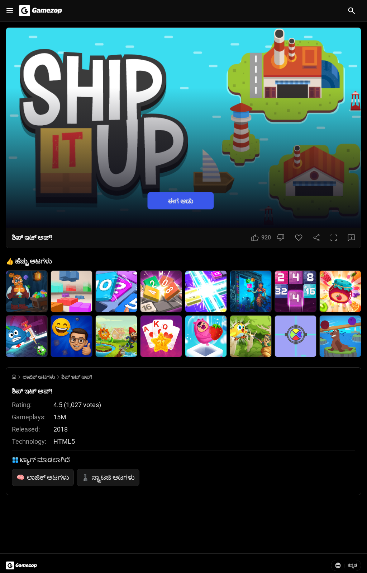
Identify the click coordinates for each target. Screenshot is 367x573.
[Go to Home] (14, 376)
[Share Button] (316, 237)
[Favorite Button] (298, 237)
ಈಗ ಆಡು (180, 200)
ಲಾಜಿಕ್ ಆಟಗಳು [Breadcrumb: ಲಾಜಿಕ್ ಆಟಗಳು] (39, 377)
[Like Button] (261, 238)
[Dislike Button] (280, 237)
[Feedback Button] (351, 237)
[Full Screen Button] (333, 237)
